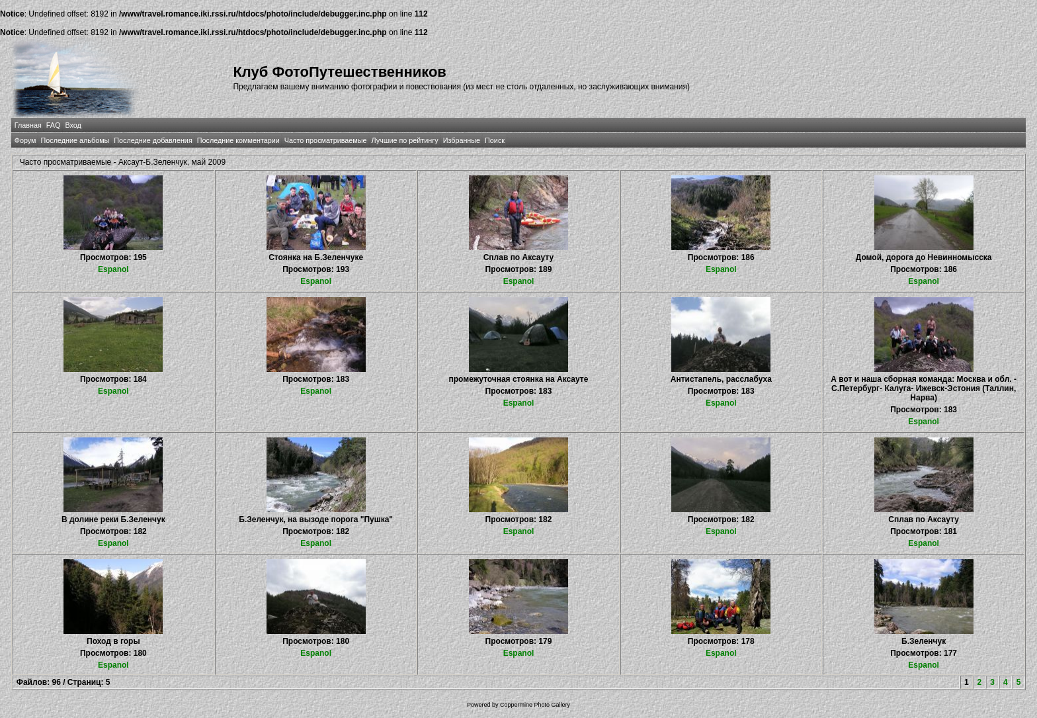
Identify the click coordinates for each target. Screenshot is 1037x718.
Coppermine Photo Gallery (535, 704)
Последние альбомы (74, 140)
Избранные (461, 140)
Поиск (495, 140)
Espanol (113, 269)
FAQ (53, 125)
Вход (73, 125)
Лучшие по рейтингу (405, 140)
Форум (25, 140)
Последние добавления (153, 140)
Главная (28, 125)
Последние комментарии (238, 140)
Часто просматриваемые (325, 140)
